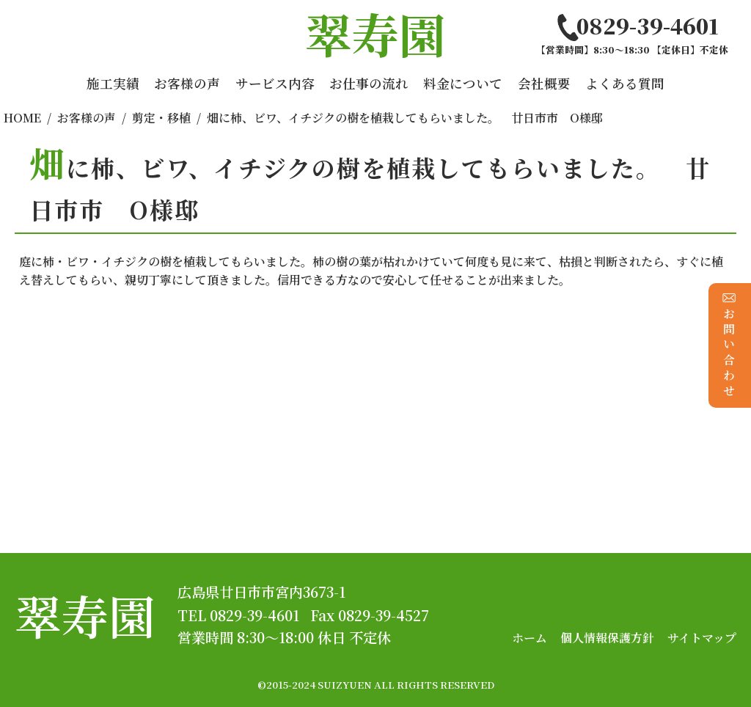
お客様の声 (187, 83)
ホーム (529, 637)
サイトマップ (701, 637)
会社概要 (544, 83)
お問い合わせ (729, 345)
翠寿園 (85, 614)
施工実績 (113, 83)
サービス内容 (275, 83)
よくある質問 (624, 83)
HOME (22, 117)
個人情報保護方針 (607, 637)
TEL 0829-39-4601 (238, 615)
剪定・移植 (161, 117)
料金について (462, 83)
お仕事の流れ (369, 83)
